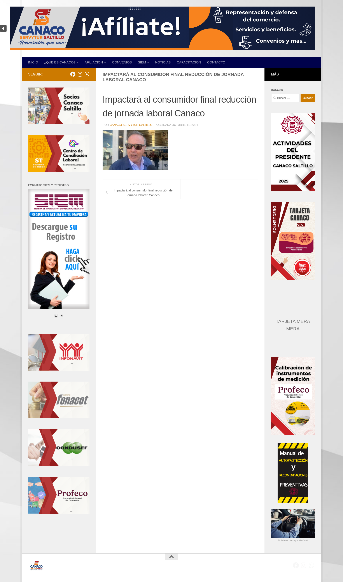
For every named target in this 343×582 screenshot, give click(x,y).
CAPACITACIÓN (189, 62)
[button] (171, 28)
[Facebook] (72, 74)
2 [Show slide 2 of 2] (61, 316)
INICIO (33, 62)
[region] (171, 28)
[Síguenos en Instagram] (79, 74)
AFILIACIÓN (94, 62)
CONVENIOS (122, 62)
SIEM (142, 62)
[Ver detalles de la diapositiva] (293, 241)
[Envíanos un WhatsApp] (86, 74)
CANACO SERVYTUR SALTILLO (131, 124)
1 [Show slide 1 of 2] (56, 316)
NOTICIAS (163, 62)
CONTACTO (216, 62)
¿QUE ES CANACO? (59, 62)
